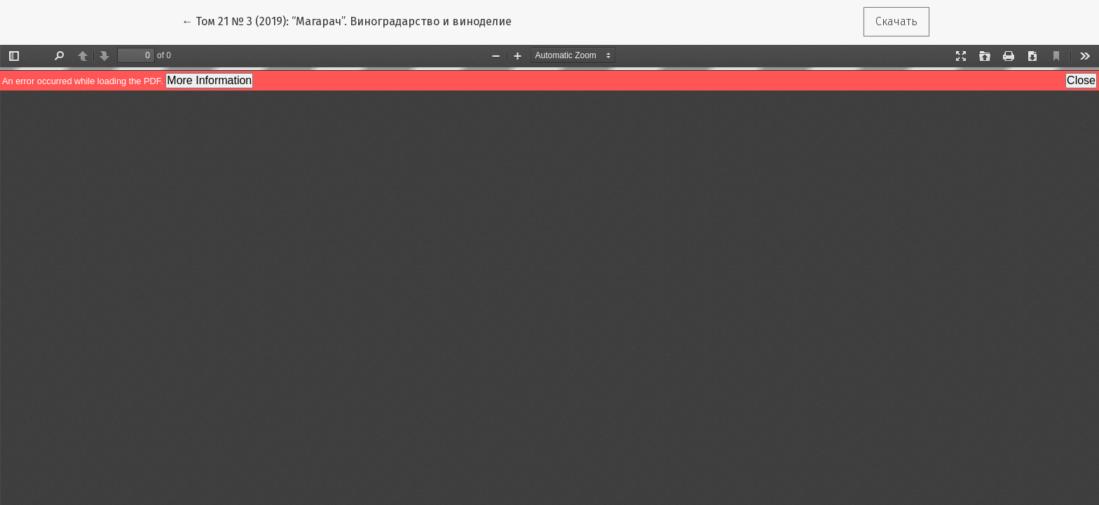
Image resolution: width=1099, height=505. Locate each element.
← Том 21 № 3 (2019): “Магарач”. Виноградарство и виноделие (347, 20)
